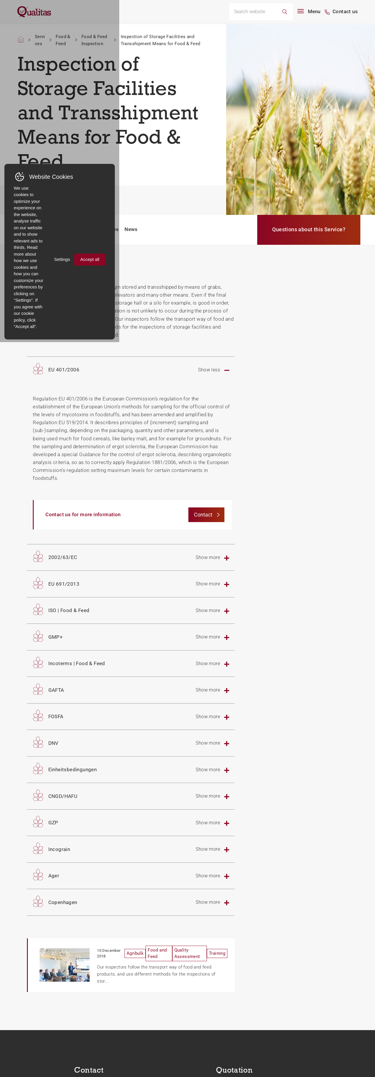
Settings (309, 1051)
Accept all (341, 1051)
